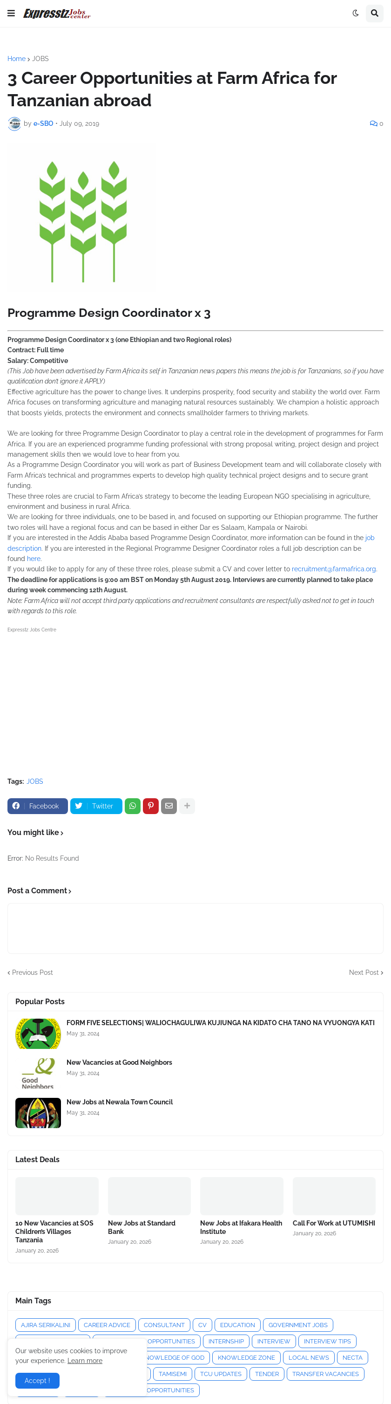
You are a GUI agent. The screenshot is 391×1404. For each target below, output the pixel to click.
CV (202, 1325)
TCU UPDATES (221, 1373)
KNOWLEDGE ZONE (246, 1357)
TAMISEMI (173, 1373)
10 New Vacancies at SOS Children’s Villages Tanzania (54, 1231)
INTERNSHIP (226, 1341)
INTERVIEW (273, 1341)
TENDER (267, 1373)
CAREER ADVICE (107, 1325)
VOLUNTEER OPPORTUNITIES (151, 1390)
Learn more (84, 1360)
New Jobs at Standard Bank (141, 1227)
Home (16, 58)
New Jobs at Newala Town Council (120, 1102)
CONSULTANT (164, 1325)
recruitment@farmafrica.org (334, 569)
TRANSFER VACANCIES (325, 1373)
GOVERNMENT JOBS (298, 1325)
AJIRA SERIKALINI (45, 1325)
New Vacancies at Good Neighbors (119, 1062)
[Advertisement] (195, 700)
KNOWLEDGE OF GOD (172, 1357)
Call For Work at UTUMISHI (334, 1223)
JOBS (40, 58)
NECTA (353, 1357)
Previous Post (32, 972)
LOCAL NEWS (309, 1357)
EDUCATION (237, 1325)
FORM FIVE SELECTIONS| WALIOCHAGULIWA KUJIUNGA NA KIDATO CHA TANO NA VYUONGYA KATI (221, 1023)
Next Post (364, 972)
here (32, 558)
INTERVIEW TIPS (327, 1341)
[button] (11, 13)
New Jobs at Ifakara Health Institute (241, 1227)
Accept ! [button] (37, 1380)
